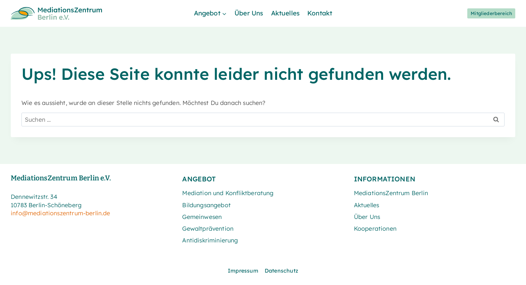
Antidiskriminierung (210, 240)
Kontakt (319, 13)
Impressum (243, 270)
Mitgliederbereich (491, 13)
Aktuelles (285, 13)
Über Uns (248, 13)
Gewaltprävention (207, 228)
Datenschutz (281, 270)
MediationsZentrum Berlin (391, 192)
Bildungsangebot (206, 205)
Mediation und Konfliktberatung (227, 192)
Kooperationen (375, 228)
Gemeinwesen (202, 216)
